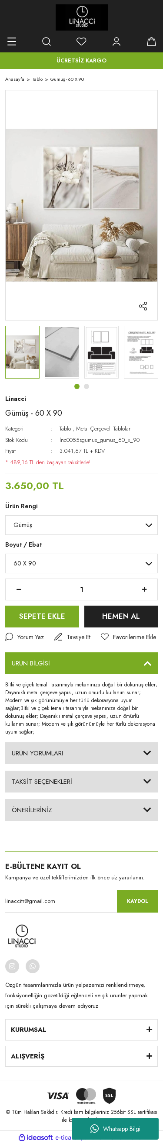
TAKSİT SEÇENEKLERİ (42, 781)
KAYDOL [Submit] (137, 901)
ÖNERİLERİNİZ (32, 810)
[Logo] (82, 17)
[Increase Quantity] (144, 589)
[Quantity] (81, 589)
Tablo (65, 428)
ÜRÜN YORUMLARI (37, 753)
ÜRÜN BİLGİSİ (31, 663)
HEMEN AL (121, 616)
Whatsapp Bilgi (115, 1129)
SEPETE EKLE (42, 616)
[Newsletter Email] (81, 901)
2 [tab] (86, 386)
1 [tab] (77, 386)
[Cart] (151, 41)
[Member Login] (116, 41)
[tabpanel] (22, 352)
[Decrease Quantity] (19, 589)
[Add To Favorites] (128, 637)
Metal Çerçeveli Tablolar (103, 428)
